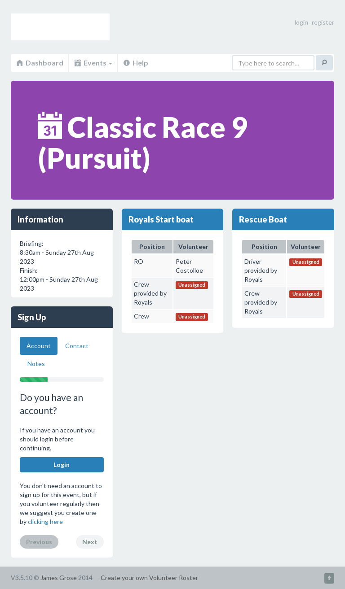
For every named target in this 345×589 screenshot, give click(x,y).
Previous (39, 541)
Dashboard (39, 62)
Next (89, 541)
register (323, 22)
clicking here (45, 521)
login (301, 22)
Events (92, 62)
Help (135, 62)
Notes (36, 363)
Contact (76, 345)
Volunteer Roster (60, 26)
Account (39, 345)
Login (61, 464)
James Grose (58, 577)
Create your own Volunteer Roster (149, 577)
